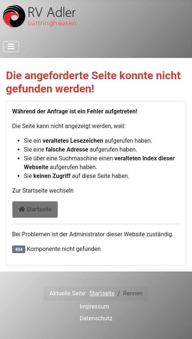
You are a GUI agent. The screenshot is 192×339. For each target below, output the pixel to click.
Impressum (94, 306)
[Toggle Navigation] (11, 46)
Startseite (35, 209)
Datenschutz (96, 318)
